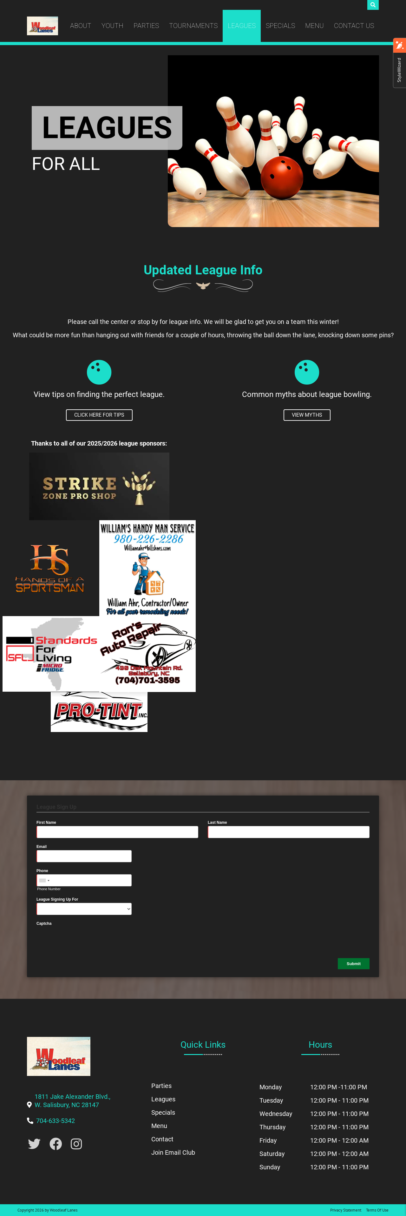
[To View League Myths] (307, 415)
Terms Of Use (377, 1210)
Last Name (217, 822)
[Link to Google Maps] (72, 1105)
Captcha (43, 923)
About (80, 26)
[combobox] (44, 881)
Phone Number (49, 889)
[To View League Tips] (99, 415)
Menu (314, 26)
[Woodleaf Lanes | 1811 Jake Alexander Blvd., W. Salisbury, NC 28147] (42, 26)
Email (41, 846)
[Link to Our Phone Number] (55, 1121)
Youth (112, 26)
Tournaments (193, 26)
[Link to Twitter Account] (34, 1144)
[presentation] (84, 939)
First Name (46, 822)
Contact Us (354, 26)
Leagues (242, 26)
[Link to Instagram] (76, 1144)
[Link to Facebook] (55, 1144)
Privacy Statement (345, 1210)
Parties (146, 26)
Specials (280, 26)
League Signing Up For (57, 899)
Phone (42, 871)
